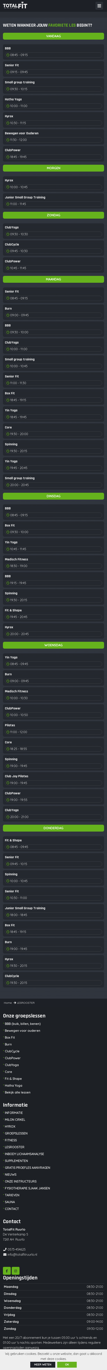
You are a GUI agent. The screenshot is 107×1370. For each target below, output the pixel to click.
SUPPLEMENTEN (16, 1161)
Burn (8, 1044)
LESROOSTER (14, 1147)
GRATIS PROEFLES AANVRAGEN (27, 1168)
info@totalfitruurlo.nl (22, 1254)
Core (8, 1072)
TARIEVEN (12, 1195)
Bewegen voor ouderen (22, 1031)
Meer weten (42, 1364)
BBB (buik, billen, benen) (23, 1024)
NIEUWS (10, 1174)
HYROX (10, 1126)
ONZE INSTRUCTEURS (21, 1181)
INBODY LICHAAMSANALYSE (24, 1154)
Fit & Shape (13, 1079)
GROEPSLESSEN (16, 1133)
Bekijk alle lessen (17, 1092)
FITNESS (11, 1140)
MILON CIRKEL (15, 1120)
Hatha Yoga (13, 1085)
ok (67, 1364)
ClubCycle (12, 1051)
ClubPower (13, 1058)
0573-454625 (17, 1249)
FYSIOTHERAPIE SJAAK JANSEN (27, 1188)
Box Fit (10, 1037)
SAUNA (10, 1202)
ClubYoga (12, 1065)
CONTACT (12, 1209)
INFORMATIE (14, 1113)
